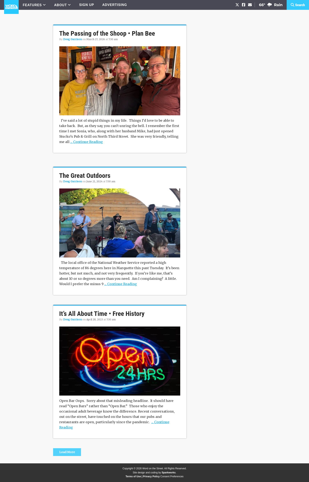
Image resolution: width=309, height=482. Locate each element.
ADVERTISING (114, 5)
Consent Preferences (172, 476)
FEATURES (32, 5)
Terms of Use (133, 476)
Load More (67, 452)
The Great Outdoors (85, 175)
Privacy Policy (151, 476)
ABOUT (60, 5)
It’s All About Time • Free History (102, 314)
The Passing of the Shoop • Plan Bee (107, 33)
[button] (298, 5)
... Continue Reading (86, 142)
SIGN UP (86, 5)
